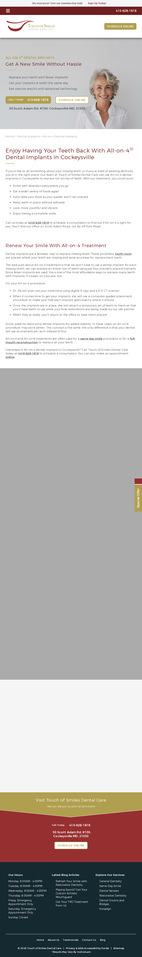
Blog (103, 939)
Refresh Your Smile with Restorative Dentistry (71, 882)
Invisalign (105, 908)
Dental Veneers (109, 890)
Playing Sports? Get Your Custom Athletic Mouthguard (71, 892)
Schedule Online (120, 26)
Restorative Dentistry (112, 895)
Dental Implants (28, 136)
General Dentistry (110, 881)
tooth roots (123, 254)
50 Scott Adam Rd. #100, (47, 108)
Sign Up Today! (97, 3)
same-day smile (91, 339)
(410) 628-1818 (38, 223)
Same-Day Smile (110, 885)
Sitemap (118, 947)
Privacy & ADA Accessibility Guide (87, 947)
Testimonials (70, 939)
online (10, 357)
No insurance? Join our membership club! (57, 3)
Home (10, 136)
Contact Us (89, 939)
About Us (53, 939)
